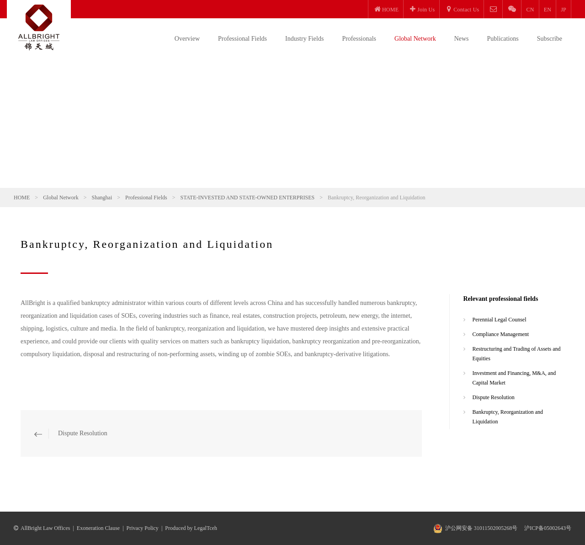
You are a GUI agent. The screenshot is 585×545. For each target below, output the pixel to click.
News (461, 38)
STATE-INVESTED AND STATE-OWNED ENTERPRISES (247, 197)
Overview (187, 38)
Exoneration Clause (98, 528)
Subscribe (549, 38)
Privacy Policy (143, 528)
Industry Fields (304, 38)
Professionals (359, 38)
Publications (503, 38)
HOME (22, 197)
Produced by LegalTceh (191, 528)
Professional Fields (242, 38)
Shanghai (102, 197)
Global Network (415, 38)
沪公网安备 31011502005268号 (481, 528)
